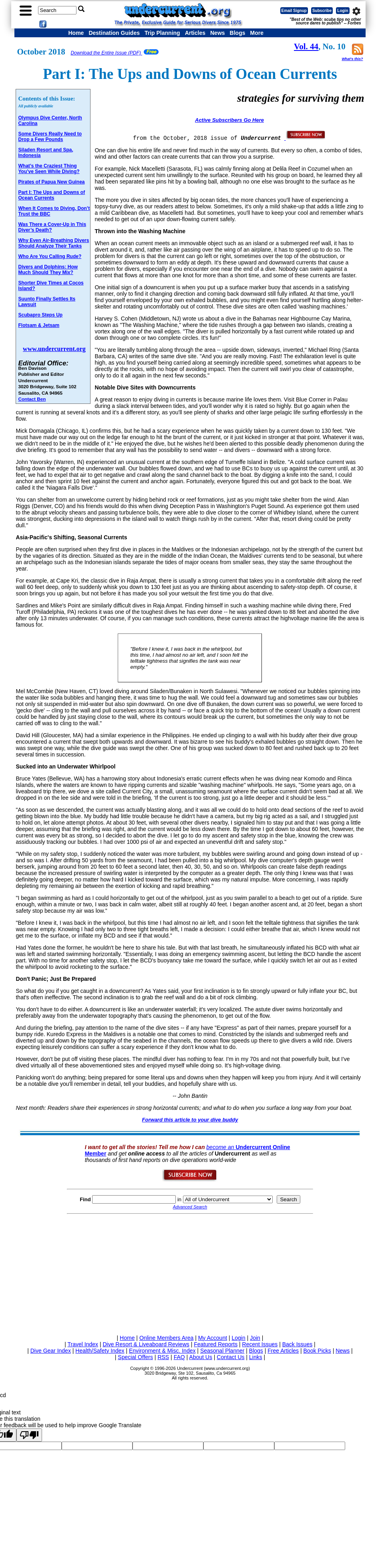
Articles (195, 33)
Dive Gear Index (50, 1350)
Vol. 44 (306, 46)
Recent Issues (260, 1344)
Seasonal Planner (222, 1350)
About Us (200, 1357)
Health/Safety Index (99, 1350)
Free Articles (283, 1350)
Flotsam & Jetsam (38, 325)
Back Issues (297, 1344)
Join (255, 1338)
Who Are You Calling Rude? (49, 256)
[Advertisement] (189, 1273)
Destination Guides (114, 33)
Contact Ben (32, 398)
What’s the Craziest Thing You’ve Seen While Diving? (48, 168)
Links (255, 1357)
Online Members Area (166, 1338)
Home (76, 33)
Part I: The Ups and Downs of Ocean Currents (51, 195)
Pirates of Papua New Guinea (51, 182)
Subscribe (322, 10)
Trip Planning (162, 33)
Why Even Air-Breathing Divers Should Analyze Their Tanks (53, 243)
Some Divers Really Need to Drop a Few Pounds (50, 136)
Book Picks (317, 1350)
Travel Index (83, 1344)
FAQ (179, 1357)
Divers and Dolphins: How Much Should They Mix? (48, 269)
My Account (212, 1338)
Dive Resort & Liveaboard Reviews (146, 1344)
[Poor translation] (29, 1435)
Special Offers (135, 1357)
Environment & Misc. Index (162, 1350)
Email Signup (294, 10)
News (217, 33)
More (256, 33)
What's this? (352, 59)
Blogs (237, 33)
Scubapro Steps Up (40, 315)
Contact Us (230, 1357)
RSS (163, 1357)
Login (342, 10)
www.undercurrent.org (54, 348)
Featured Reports (215, 1344)
